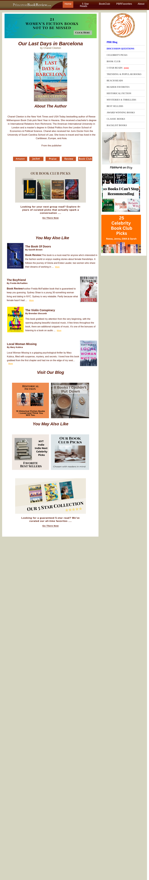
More (57, 267)
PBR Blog (112, 42)
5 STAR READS (118, 68)
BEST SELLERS (115, 106)
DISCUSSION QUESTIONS (120, 48)
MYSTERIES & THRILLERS (121, 100)
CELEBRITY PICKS (117, 55)
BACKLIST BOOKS (117, 125)
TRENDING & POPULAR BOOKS (124, 74)
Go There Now (50, 218)
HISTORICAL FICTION (119, 93)
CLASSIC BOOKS (116, 119)
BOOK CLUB (113, 61)
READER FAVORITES (118, 87)
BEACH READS (115, 80)
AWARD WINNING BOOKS (121, 112)
